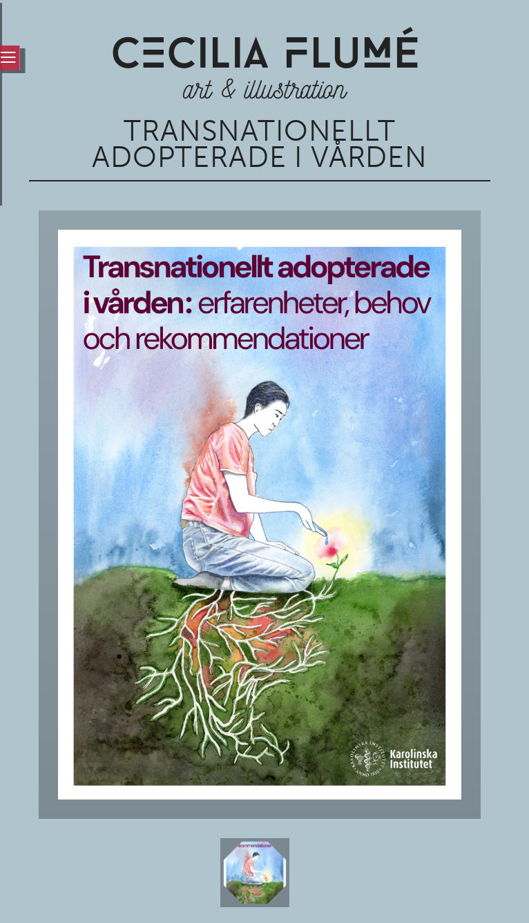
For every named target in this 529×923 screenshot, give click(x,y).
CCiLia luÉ (264, 57)
